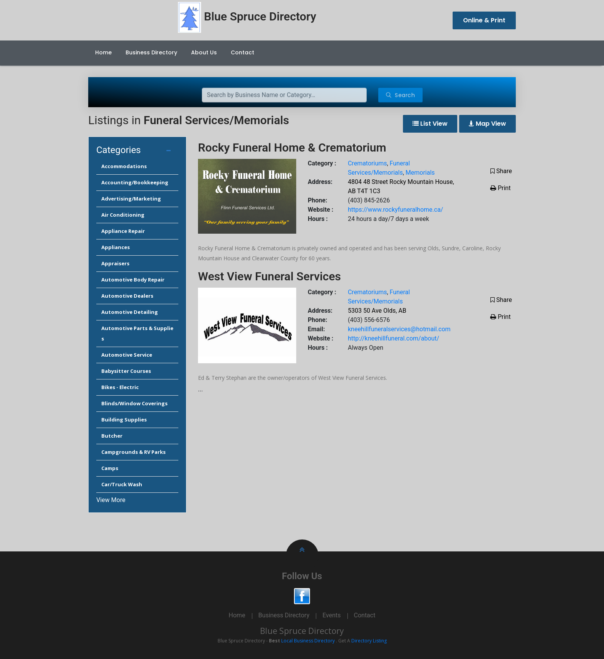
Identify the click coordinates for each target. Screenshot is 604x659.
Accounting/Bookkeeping (134, 182)
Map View (487, 123)
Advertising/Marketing (131, 198)
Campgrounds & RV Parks (133, 451)
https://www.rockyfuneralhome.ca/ (395, 209)
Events (331, 615)
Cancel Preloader (567, 7)
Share (501, 171)
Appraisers (115, 263)
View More (110, 500)
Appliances (115, 247)
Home (103, 52)
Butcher (111, 435)
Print (500, 188)
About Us (204, 52)
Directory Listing (369, 640)
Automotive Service (126, 354)
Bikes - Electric (120, 387)
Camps (109, 468)
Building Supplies (124, 419)
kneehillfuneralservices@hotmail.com (399, 329)
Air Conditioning (122, 214)
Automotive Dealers (127, 295)
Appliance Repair (123, 231)
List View (430, 123)
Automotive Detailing (129, 311)
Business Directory (151, 52)
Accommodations (124, 166)
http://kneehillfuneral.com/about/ (393, 338)
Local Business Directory (308, 640)
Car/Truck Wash (121, 484)
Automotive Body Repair (132, 279)
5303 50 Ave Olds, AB (377, 310)
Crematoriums (367, 163)
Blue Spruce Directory (302, 630)
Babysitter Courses (126, 370)
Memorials (420, 172)
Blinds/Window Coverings (134, 403)
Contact (242, 52)
